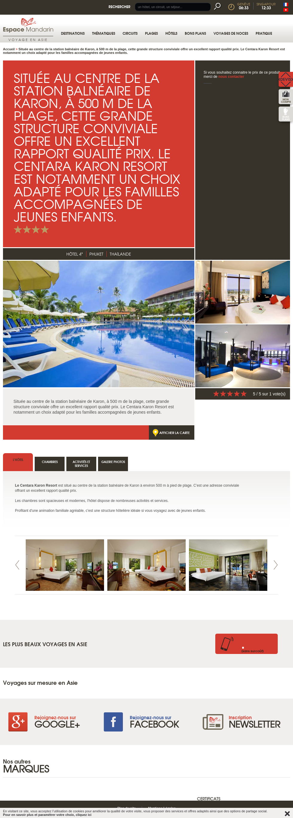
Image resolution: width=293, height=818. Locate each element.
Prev (17, 565)
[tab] (113, 464)
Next (276, 565)
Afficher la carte (174, 432)
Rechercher (119, 6)
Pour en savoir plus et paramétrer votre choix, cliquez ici (47, 815)
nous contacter (231, 77)
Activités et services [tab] (81, 463)
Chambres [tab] (50, 461)
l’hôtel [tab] (18, 459)
